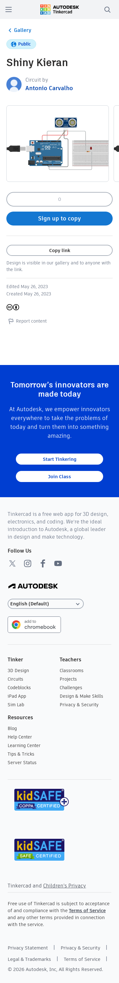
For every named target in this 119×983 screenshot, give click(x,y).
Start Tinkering (59, 459)
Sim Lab (16, 705)
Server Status (22, 762)
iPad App (17, 696)
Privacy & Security (79, 705)
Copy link (59, 250)
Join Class (59, 476)
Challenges (71, 687)
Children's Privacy (64, 885)
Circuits (15, 679)
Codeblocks (19, 687)
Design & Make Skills (81, 696)
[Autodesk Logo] (33, 586)
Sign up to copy (59, 218)
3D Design (18, 670)
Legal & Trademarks (29, 959)
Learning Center (24, 745)
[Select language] (45, 604)
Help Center (20, 737)
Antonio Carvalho (49, 88)
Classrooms (71, 670)
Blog (12, 728)
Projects (68, 679)
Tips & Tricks (21, 754)
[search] (107, 9)
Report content (26, 321)
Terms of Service (87, 910)
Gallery (18, 30)
